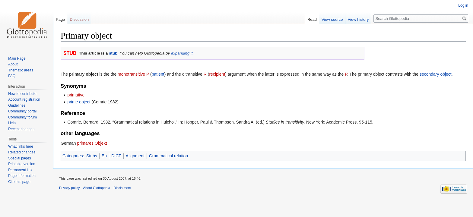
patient (158, 74)
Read (312, 19)
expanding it (182, 53)
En (104, 155)
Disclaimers (122, 188)
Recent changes (21, 129)
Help (12, 123)
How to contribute (22, 94)
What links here (20, 146)
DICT (116, 155)
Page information (22, 176)
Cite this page (19, 182)
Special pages (19, 158)
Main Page (16, 58)
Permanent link (20, 170)
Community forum (22, 117)
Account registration (24, 99)
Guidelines (16, 105)
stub (113, 53)
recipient (217, 74)
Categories (72, 155)
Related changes (21, 152)
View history (358, 19)
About (12, 64)
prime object (78, 101)
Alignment (135, 155)
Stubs (91, 155)
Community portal (22, 111)
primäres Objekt (92, 143)
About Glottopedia (96, 188)
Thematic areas (20, 70)
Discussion (79, 19)
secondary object (436, 74)
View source (332, 19)
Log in (463, 5)
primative (75, 95)
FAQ (11, 76)
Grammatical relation (168, 155)
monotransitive (131, 74)
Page (60, 19)
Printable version (21, 164)
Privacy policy (69, 188)
